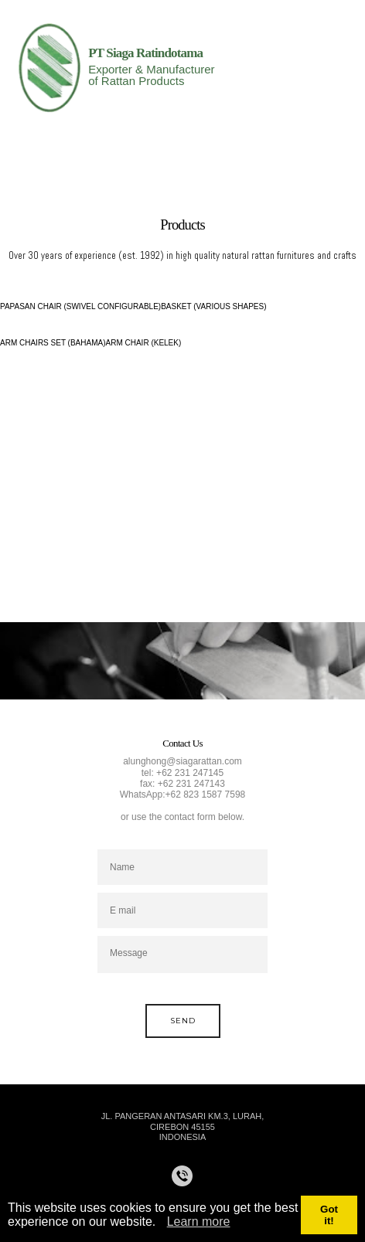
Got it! (329, 1215)
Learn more (198, 1221)
